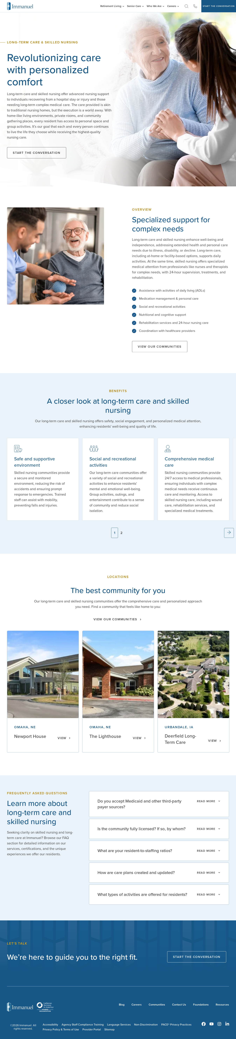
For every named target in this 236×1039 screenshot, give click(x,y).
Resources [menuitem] (222, 1005)
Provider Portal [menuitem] (91, 1029)
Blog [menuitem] (121, 1005)
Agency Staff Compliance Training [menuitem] (83, 1025)
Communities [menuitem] (157, 1005)
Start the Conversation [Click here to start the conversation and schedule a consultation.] (36, 152)
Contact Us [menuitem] (179, 1005)
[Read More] (159, 804)
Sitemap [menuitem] (109, 1029)
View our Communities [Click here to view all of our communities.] (160, 350)
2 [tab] (121, 532)
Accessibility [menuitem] (50, 1025)
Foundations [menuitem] (201, 1005)
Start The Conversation (219, 6)
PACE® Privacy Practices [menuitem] (176, 1025)
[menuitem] (203, 1024)
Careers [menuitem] (136, 1005)
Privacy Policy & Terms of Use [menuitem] (61, 1029)
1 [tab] (114, 532)
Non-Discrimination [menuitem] (146, 1025)
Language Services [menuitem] (119, 1025)
